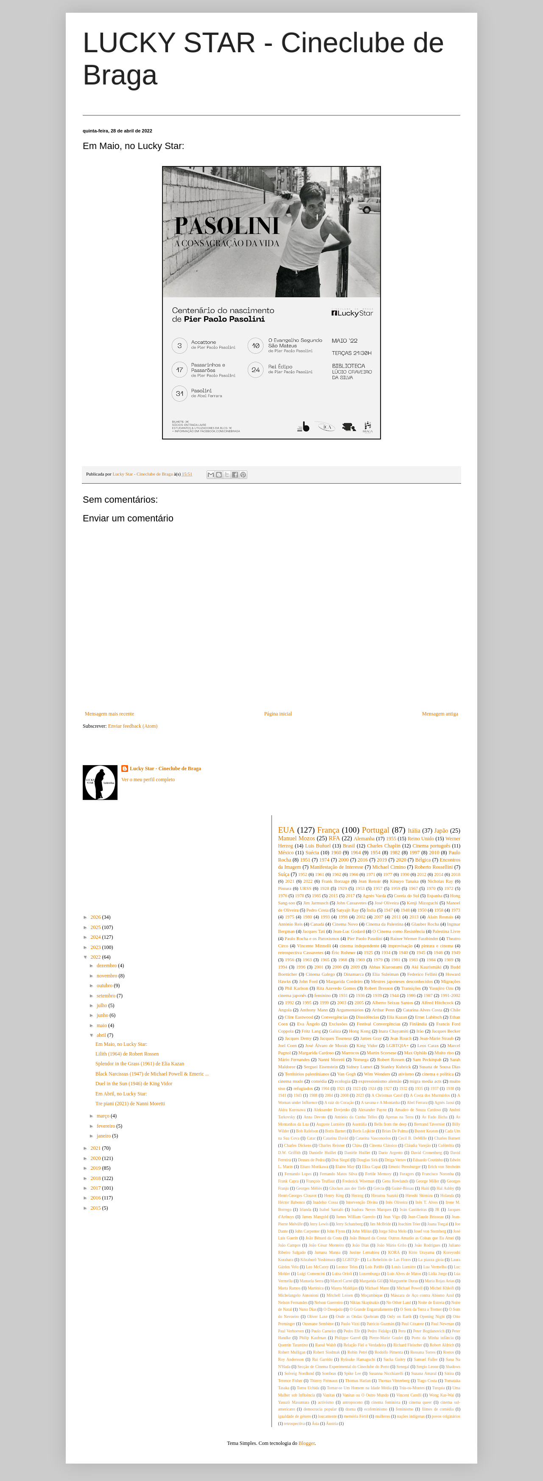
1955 (391, 839)
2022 (96, 957)
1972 (448, 888)
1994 (283, 966)
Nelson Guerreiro (328, 1302)
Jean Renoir (369, 881)
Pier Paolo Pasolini (365, 938)
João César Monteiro (326, 1245)
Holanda (447, 1195)
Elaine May (345, 1166)
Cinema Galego (320, 974)
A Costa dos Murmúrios (430, 1095)
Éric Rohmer (343, 952)
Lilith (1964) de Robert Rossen (127, 1054)
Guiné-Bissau (403, 1188)
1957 (378, 888)
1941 (282, 1095)
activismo (326, 1402)
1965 (325, 959)
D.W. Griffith (289, 1152)
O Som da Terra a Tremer (421, 1309)
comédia (319, 1081)
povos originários (446, 1416)
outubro (105, 985)
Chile (455, 1009)
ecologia (342, 1081)
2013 (414, 916)
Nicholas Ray (440, 881)
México (286, 853)
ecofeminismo (375, 1409)
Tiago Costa (427, 1380)
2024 (96, 937)
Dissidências (367, 1016)
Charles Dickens (297, 1145)
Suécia (312, 853)
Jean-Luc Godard (349, 931)
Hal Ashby (445, 1188)
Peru (402, 1331)
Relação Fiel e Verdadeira (365, 1345)
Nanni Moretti (331, 1059)
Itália (414, 830)
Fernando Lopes (298, 1173)
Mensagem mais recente (109, 714)
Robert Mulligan (292, 1352)
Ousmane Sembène (317, 1323)
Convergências (334, 1016)
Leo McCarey (317, 1266)
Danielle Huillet (322, 1152)
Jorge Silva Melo (393, 1231)
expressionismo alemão (380, 1081)
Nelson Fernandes (293, 1302)
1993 (325, 916)
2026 (96, 917)
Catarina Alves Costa (422, 1009)
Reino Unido (421, 839)
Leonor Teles (347, 1266)
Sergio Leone (428, 1366)
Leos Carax (428, 1045)
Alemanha (364, 839)
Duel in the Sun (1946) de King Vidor (133, 1084)
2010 (434, 853)
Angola (285, 1009)
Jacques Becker (446, 1030)
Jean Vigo (391, 1216)
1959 (395, 888)
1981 (395, 959)
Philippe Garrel (348, 1337)
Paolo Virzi (350, 1323)
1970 (431, 888)
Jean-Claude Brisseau (426, 1216)
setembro (107, 996)
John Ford (308, 981)
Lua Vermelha (435, 1266)
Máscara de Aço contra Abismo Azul (422, 1295)
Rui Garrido (322, 1359)
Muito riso (443, 1052)
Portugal (375, 829)
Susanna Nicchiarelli (386, 1373)
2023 (96, 947)
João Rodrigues (427, 1245)
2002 (361, 916)
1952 (303, 874)
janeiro (104, 1136)
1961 (320, 874)
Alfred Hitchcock (437, 1002)
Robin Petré (357, 1352)
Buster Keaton (426, 1131)
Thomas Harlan (357, 1380)
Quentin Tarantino (293, 1345)
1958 (439, 909)
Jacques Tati (313, 931)
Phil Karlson (296, 988)
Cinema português (431, 846)
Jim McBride (380, 1224)
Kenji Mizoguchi (422, 902)
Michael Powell (410, 1288)
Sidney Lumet (359, 1066)
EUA (286, 829)
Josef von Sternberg (430, 1231)
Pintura (284, 888)
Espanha (434, 895)
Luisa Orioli (342, 1273)
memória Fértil (356, 1416)
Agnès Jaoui (444, 1102)
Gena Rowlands (395, 1181)
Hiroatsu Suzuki (384, 1195)
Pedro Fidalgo (379, 1331)
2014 (438, 874)
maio (102, 1025)
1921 (341, 1088)
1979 (378, 959)
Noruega (361, 1059)
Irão (420, 1030)
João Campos (289, 1245)
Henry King (334, 1195)
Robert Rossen (390, 1059)
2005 (359, 1002)
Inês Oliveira (396, 1202)
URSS (305, 888)
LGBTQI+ (351, 1259)
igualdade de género (294, 1416)
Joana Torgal (437, 1224)
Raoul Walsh (325, 1345)
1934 (386, 952)
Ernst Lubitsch (428, 1016)
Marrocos (350, 1052)
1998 (343, 916)
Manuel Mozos (296, 838)
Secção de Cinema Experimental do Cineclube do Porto (343, 1366)
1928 (324, 888)
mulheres (382, 1416)
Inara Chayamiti (393, 1030)
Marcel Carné (341, 1280)
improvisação (400, 945)
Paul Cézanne (412, 1323)
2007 (378, 916)
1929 (342, 888)
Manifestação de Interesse (337, 867)
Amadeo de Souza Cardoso (418, 1109)
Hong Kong (360, 1030)
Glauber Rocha (425, 923)
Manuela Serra (311, 1280)
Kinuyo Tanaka (404, 881)
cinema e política (438, 1073)
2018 (96, 1178)
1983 (413, 959)
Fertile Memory (378, 1173)
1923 (357, 1088)
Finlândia (418, 1023)
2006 (337, 966)
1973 (455, 909)
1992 (289, 1002)
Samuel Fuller (426, 1359)
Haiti (425, 1188)
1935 (419, 1088)
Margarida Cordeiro (344, 981)
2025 (96, 927)
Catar (311, 1138)
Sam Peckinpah (427, 1059)
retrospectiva (294, 1423)
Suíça (284, 874)
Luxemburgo (369, 1273)
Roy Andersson (291, 1359)
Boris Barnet (335, 1131)
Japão (441, 830)
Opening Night (432, 1316)
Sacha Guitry (394, 1359)
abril (102, 1035)
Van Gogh (346, 1073)
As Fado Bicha (435, 1117)
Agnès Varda (374, 895)
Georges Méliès (309, 1188)
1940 (403, 952)
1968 (342, 959)
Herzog (358, 1195)
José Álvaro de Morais (326, 1045)
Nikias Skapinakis (364, 1302)
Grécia (378, 1188)
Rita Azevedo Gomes (336, 988)
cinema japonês (292, 995)
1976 (283, 895)
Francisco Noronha (438, 1173)
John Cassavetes (351, 902)
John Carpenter (307, 1231)
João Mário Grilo (391, 1245)
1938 (450, 1088)
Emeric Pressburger (405, 1166)
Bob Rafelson (307, 1131)
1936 (360, 995)
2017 (96, 1188)
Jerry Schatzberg (349, 1224)
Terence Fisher (290, 1380)
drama (350, 1409)
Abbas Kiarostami (386, 966)
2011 (396, 916)
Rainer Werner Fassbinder (414, 938)
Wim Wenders (377, 1073)
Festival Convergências (378, 1023)
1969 (360, 959)
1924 (372, 1088)
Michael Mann (377, 1288)
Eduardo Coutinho (428, 1159)
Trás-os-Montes (412, 1387)
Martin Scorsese (382, 1052)
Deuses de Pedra (311, 1159)
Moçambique (372, 1295)
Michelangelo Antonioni (298, 1295)
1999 (324, 1002)
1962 (336, 874)
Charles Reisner (332, 1145)
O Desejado (332, 1309)
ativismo (406, 1073)
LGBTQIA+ (397, 1045)
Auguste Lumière (330, 1124)
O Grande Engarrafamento (371, 1309)
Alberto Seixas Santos (392, 1002)
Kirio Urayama (421, 1252)
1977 (387, 874)
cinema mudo (290, 1081)
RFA (334, 838)
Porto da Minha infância (432, 1337)
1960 (336, 853)
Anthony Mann (314, 1009)
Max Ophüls (415, 1052)
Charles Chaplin (383, 846)
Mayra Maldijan (344, 1288)
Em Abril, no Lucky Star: (121, 1094)
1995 (307, 1002)
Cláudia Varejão (417, 1145)
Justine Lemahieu (364, 1252)
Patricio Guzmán (380, 1323)
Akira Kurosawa (292, 1109)
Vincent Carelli (408, 1395)
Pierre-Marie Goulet (386, 1337)
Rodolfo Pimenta (389, 1352)
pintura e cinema (437, 945)
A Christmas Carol (387, 1095)
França (328, 829)
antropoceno (352, 1402)
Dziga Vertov (395, 1159)
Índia (371, 909)
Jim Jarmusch (316, 902)
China (357, 1145)
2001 (319, 966)
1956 (289, 959)
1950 (422, 909)
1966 (353, 874)
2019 (96, 1168)
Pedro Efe (352, 1331)
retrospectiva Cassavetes (301, 952)
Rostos (448, 1352)
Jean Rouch (400, 1038)
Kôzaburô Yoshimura (317, 1259)
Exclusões (338, 1023)
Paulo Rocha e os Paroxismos (312, 938)
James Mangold (315, 1216)
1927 (387, 1088)
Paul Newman (442, 1323)
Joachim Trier (409, 1224)
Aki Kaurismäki (426, 966)
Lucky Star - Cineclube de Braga (165, 768)
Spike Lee (352, 1373)
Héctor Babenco (291, 1202)
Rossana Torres (422, 1352)
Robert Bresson (378, 988)
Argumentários (350, 1009)
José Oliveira (387, 902)
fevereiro (106, 1126)
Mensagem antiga (440, 714)
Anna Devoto (314, 1117)
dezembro (107, 966)
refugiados (303, 1088)
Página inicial (278, 714)
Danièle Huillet (357, 1152)
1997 (414, 853)
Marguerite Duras (403, 1280)
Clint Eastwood (299, 1016)
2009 (355, 966)
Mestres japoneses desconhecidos (402, 981)
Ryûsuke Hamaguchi (358, 1359)
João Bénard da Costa (323, 1238)
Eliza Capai (371, 1166)
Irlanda (305, 1209)
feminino (322, 995)
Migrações (450, 981)
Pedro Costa (317, 909)
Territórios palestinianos (307, 1073)
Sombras (329, 1373)
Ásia (315, 1423)
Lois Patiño (374, 1266)
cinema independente (359, 945)
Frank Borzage (336, 881)
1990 (404, 874)
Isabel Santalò (331, 1209)
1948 (405, 909)
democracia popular (320, 1409)
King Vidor (367, 1045)
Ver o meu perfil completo (148, 780)
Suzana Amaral (424, 1373)
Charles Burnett (447, 1138)
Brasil (349, 846)
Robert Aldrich (442, 1345)
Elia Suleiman (385, 974)
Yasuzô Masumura (294, 1402)
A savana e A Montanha (380, 1102)
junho (103, 1015)
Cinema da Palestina (384, 923)
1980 (307, 916)
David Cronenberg (426, 1152)
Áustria (332, 1423)
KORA (394, 1252)
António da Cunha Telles (355, 1117)
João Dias (360, 1245)
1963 (307, 959)
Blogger (307, 1443)
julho (103, 1005)
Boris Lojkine (364, 1131)
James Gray (371, 1038)
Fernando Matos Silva (338, 1173)
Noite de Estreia (431, 1302)
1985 (316, 895)
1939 (377, 995)
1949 (456, 952)
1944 (394, 995)
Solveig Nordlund (299, 1373)
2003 (342, 1002)
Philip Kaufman (312, 1337)
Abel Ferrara (417, 1102)
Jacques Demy (298, 1038)
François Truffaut (320, 1181)
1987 (428, 995)
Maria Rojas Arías (440, 1280)
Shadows (452, 1366)
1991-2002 (450, 995)
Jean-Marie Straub (436, 1038)
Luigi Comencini (311, 1273)
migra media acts (426, 1081)
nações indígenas (411, 1416)
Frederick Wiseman (358, 1181)
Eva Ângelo (308, 1023)
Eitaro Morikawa (314, 1166)
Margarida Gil (370, 1280)
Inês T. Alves (426, 1202)
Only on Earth (399, 1316)
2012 (421, 874)
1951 (305, 860)
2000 (344, 860)
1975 (289, 916)
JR (437, 1209)
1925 (368, 952)
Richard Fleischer (408, 1345)
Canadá (317, 923)
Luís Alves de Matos (404, 1273)
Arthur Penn (383, 1009)
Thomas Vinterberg (394, 1380)
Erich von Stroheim (444, 1166)
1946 (438, 952)
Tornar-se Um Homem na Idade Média (359, 1387)
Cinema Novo (345, 923)
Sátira (449, 1373)
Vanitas (329, 1395)
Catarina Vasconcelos (373, 1138)
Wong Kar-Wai (441, 1395)
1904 (325, 1088)
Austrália (359, 1124)
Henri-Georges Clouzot (297, 1195)
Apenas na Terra (399, 1117)
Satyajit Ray (347, 909)
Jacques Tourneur (336, 1038)
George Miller (427, 1181)
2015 (96, 1208)
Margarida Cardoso (316, 1052)
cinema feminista (385, 1402)
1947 (388, 909)
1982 (395, 853)
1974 (324, 860)
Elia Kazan (397, 1016)
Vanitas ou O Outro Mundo (365, 1395)
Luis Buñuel (317, 846)
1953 (360, 888)
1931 (343, 995)
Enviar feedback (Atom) (133, 726)
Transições (411, 988)
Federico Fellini (422, 974)
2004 (329, 1095)
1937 (435, 1088)
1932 (403, 1088)
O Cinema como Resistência (398, 931)
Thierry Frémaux (324, 1380)
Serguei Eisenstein (321, 1066)
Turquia (438, 1387)
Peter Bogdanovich (429, 1331)
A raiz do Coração (339, 1102)
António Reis (290, 923)
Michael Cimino (389, 867)
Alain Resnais (440, 916)
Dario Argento (390, 1152)
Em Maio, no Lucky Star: (121, 1044)
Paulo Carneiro (323, 1331)
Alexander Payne (372, 1109)
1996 (300, 966)
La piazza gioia (431, 1259)
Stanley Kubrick (396, 1066)
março (104, 1116)
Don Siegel (340, 1159)
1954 (375, 853)
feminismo (404, 1409)
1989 (448, 959)
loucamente (327, 1416)
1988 (313, 1095)
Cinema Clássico (383, 1145)
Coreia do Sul (406, 895)
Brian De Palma (395, 1131)
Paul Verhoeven (291, 1331)
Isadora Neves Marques (372, 1209)
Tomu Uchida (308, 1387)
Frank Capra (288, 1181)
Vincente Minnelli (314, 945)
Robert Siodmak (326, 1352)
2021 (96, 1148)
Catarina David (335, 1138)
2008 (344, 1095)
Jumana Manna (327, 1252)
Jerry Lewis (319, 1224)
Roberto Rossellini (433, 867)
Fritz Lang (311, 1030)
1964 (355, 853)
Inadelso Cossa (325, 1202)
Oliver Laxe (317, 1316)
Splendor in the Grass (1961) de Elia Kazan (139, 1064)
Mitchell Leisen (340, 1295)
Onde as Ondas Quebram (357, 1316)
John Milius (362, 1231)
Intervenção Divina (362, 1202)
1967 (413, 888)
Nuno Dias (307, 1309)
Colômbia (446, 1145)
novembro (108, 976)
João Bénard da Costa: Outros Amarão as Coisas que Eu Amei (402, 1238)
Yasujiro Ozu (441, 988)
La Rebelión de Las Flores (389, 1259)
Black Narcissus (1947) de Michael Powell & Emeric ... (152, 1074)
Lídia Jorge (437, 1273)
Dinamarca (354, 974)
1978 (299, 895)
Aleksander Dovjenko (331, 1109)
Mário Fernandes (294, 1059)
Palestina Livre (446, 931)
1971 (370, 874)
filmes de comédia (438, 1409)
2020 (96, 1158)
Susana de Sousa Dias (439, 1066)
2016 (96, 1198)
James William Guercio (355, 1216)
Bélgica (423, 860)
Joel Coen (287, 1045)
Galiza (335, 1030)
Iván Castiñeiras (413, 1209)
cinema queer (420, 1402)
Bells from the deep (390, 1124)
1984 (431, 959)
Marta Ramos (289, 1288)
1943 (298, 1095)
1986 (411, 995)
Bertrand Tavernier (429, 1124)
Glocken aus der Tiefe (347, 1188)
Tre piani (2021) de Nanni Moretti (130, 1104)
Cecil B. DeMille (412, 1138)
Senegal (403, 1366)
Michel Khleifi (442, 1288)
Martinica (316, 1288)
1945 (420, 952)
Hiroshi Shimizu (419, 1195)
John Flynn (336, 1231)
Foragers (407, 1173)
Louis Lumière (404, 1266)
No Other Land (398, 1302)
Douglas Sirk (367, 1159)
